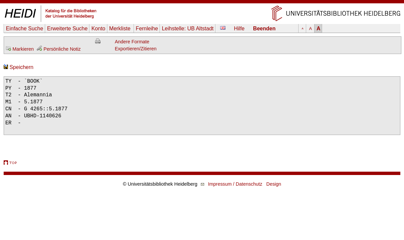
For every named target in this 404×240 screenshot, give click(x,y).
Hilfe (239, 28)
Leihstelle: (188, 28)
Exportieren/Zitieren (136, 48)
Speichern (19, 67)
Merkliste (120, 28)
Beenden (264, 28)
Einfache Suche (24, 28)
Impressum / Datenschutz (235, 184)
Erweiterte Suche (67, 28)
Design (273, 184)
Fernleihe (147, 28)
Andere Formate (132, 41)
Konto (98, 28)
